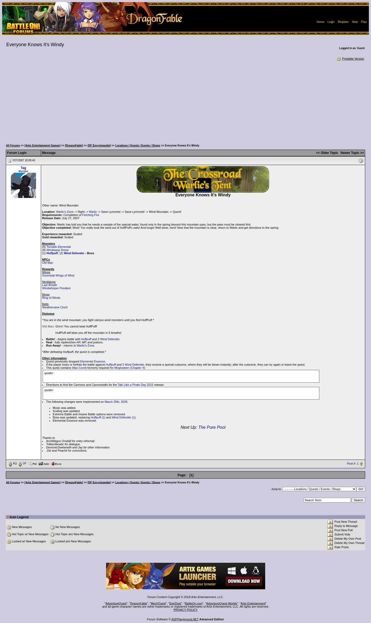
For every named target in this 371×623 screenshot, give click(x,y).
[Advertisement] (185, 101)
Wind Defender (74, 253)
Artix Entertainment (253, 603)
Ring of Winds (51, 297)
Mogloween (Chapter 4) (129, 367)
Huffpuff (52, 253)
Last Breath (49, 285)
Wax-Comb (79, 367)
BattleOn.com (194, 603)
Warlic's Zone (64, 211)
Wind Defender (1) (124, 417)
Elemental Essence (92, 361)
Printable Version (350, 58)
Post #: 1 (353, 463)
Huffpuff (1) (98, 417)
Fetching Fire (90, 215)
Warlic (93, 211)
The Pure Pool (211, 427)
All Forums (13, 145)
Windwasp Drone (57, 250)
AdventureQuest (116, 603)
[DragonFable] (74, 145)
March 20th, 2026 (116, 401)
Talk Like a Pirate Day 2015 (135, 384)
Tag (23, 168)
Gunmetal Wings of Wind (58, 275)
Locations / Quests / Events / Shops (137, 145)
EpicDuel (175, 603)
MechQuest (158, 603)
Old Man (47, 262)
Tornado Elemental (58, 246)
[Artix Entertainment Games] (42, 145)
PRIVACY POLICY (185, 609)
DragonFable (138, 603)
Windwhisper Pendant (56, 288)
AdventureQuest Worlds (221, 603)
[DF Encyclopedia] (99, 145)
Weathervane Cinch (55, 307)
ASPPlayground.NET (185, 619)
